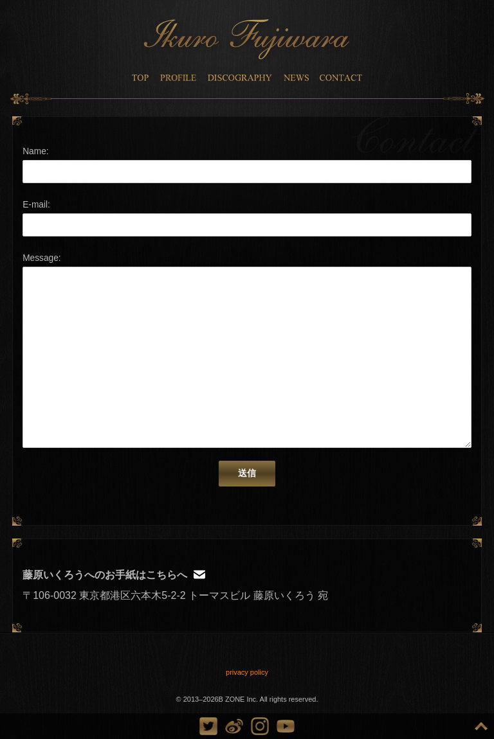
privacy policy (247, 672)
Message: (41, 258)
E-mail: (36, 204)
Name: (35, 151)
